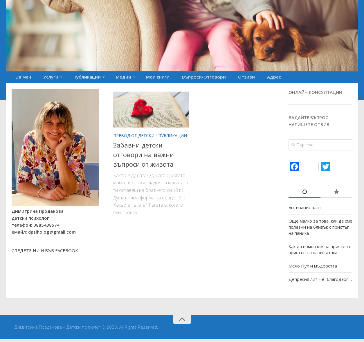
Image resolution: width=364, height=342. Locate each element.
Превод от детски (133, 138)
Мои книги (139, 78)
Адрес (238, 78)
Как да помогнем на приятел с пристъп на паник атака (320, 252)
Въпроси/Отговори (179, 78)
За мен (21, 78)
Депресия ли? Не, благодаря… (320, 282)
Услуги (44, 78)
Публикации (76, 78)
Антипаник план (305, 210)
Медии (108, 78)
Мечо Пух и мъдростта (313, 269)
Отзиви (216, 78)
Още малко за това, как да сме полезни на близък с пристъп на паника (320, 230)
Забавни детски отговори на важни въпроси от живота (143, 157)
